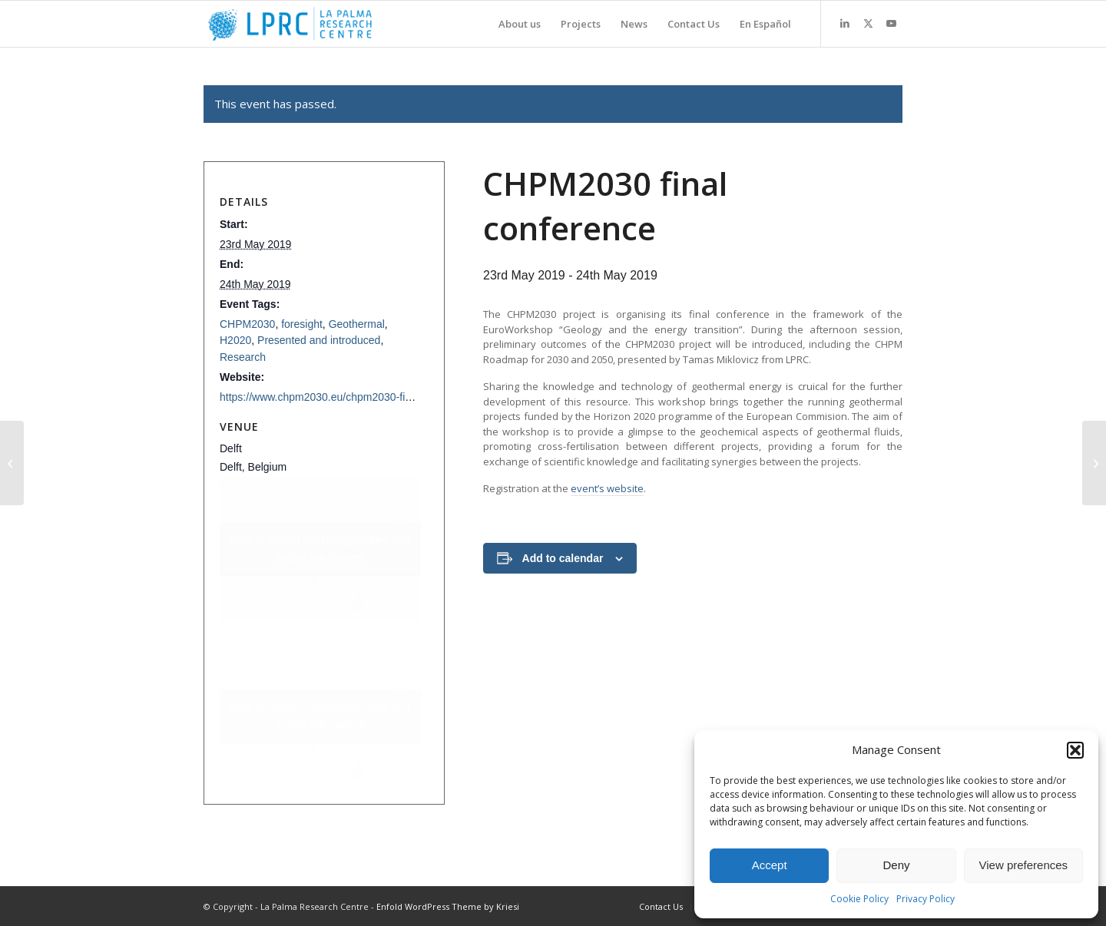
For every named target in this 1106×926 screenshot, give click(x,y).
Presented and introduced (318, 340)
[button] (1075, 750)
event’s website (607, 488)
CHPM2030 (247, 324)
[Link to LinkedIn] (844, 23)
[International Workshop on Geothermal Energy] (12, 463)
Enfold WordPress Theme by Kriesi (447, 906)
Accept (769, 864)
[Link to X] (867, 23)
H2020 (235, 340)
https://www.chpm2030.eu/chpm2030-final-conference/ (349, 397)
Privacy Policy (925, 898)
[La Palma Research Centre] (290, 24)
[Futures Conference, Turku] (1094, 463)
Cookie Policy (859, 898)
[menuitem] (519, 24)
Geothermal (357, 324)
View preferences (1023, 864)
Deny (895, 864)
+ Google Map (320, 549)
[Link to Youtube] (890, 23)
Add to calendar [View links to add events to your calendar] (563, 558)
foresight (302, 324)
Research (243, 357)
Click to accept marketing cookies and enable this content (320, 549)
